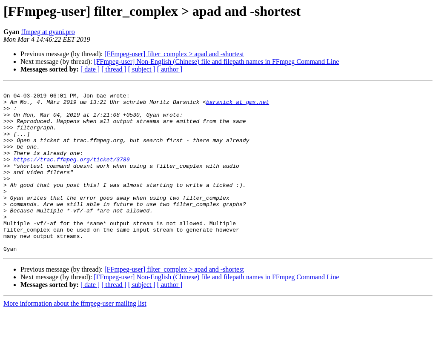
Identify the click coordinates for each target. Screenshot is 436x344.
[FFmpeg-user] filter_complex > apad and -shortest (174, 53)
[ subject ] (141, 69)
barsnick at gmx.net (237, 105)
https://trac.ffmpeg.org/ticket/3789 (71, 174)
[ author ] (170, 69)
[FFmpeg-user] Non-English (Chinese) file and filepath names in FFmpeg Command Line (216, 61)
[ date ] (90, 69)
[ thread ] (113, 69)
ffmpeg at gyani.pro (48, 31)
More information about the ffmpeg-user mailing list (74, 336)
